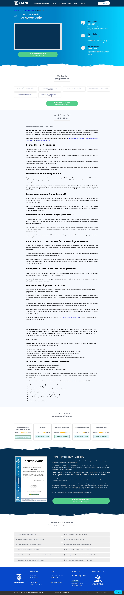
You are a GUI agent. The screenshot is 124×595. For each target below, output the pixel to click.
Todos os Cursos (29, 10)
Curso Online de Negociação (71, 317)
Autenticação (54, 577)
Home (82, 593)
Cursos (54, 3)
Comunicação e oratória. (43, 140)
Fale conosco (54, 580)
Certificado (62, 3)
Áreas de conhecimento (41, 3)
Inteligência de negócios (76, 139)
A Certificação (34, 580)
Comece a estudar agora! (37, 54)
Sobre (75, 3)
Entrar (104, 3)
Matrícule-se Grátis (23, 437)
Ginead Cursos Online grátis (21, 3)
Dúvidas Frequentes (56, 582)
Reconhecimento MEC (57, 575)
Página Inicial (17, 10)
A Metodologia (34, 577)
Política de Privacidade (36, 585)
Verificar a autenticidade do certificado (98, 593)
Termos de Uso (34, 582)
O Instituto (33, 575)
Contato (82, 3)
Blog (69, 3)
